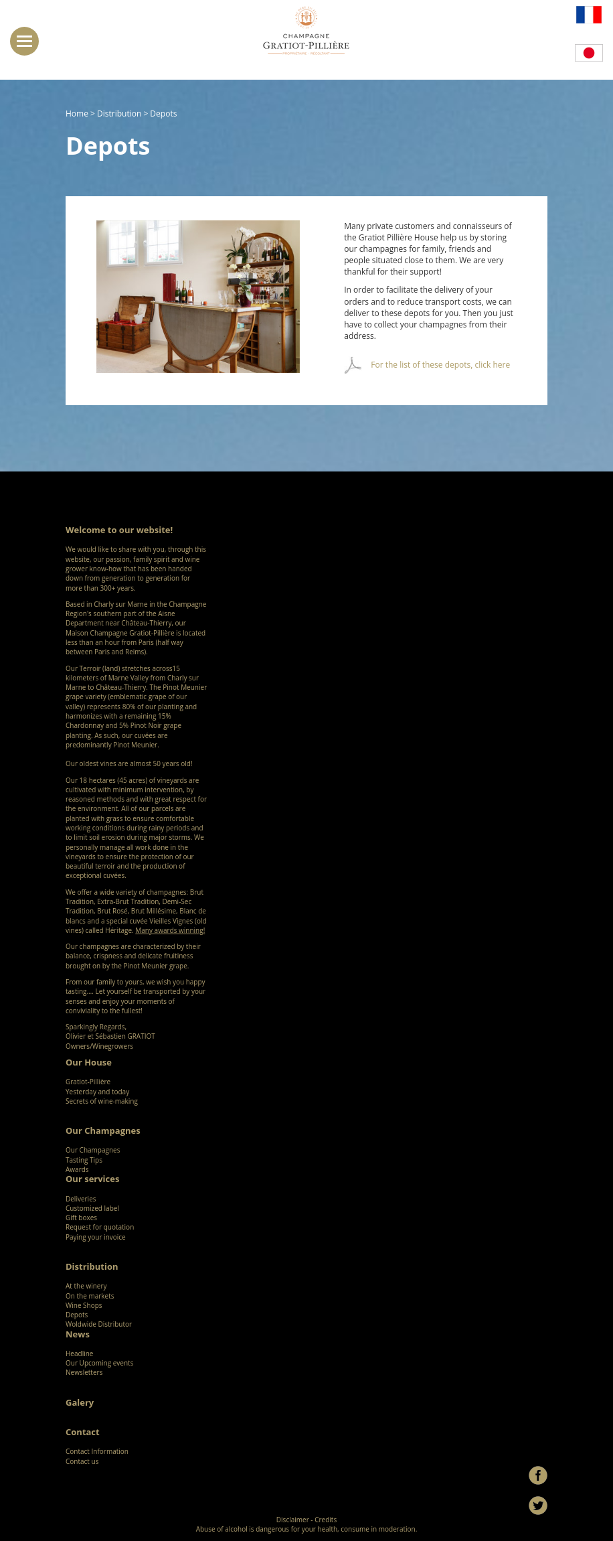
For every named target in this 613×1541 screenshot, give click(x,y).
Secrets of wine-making (102, 1101)
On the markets (90, 1296)
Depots (77, 1314)
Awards (77, 1169)
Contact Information (97, 1451)
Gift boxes (81, 1217)
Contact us (82, 1461)
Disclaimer (292, 1519)
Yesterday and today (97, 1091)
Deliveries (81, 1198)
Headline (79, 1353)
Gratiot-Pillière (88, 1081)
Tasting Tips (84, 1160)
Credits (326, 1519)
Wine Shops (84, 1305)
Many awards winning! (170, 930)
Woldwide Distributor (99, 1324)
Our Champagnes (96, 1150)
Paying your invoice (96, 1237)
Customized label (92, 1208)
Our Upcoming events (99, 1363)
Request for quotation (100, 1227)
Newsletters (84, 1372)
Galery (80, 1402)
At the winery (86, 1286)
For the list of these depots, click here (440, 364)
